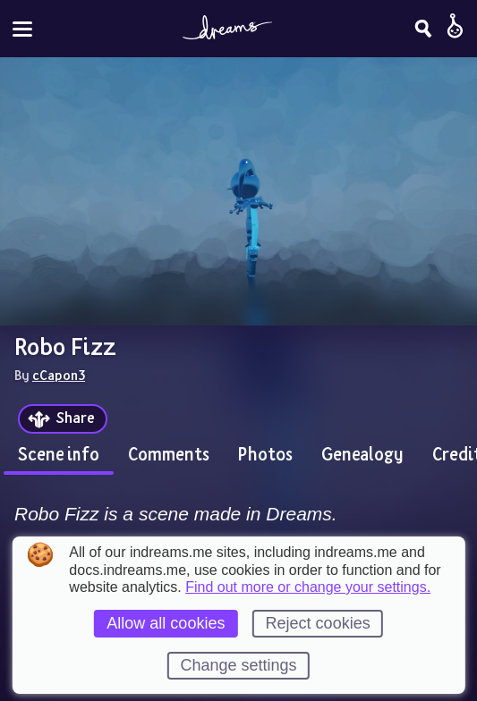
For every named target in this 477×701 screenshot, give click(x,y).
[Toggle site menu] (22, 29)
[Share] (62, 419)
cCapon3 (58, 375)
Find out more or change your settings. (307, 587)
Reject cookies (318, 623)
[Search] (423, 28)
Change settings (238, 665)
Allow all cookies (165, 623)
